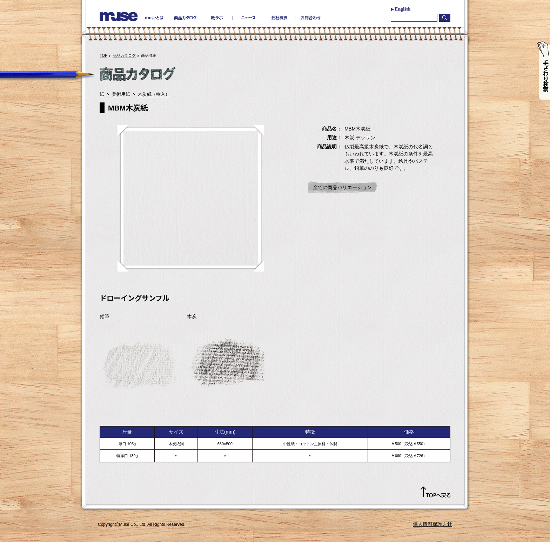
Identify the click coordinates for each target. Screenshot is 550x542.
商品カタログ (124, 55)
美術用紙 (121, 94)
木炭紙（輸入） (154, 94)
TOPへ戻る (435, 492)
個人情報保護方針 (432, 524)
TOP (103, 55)
